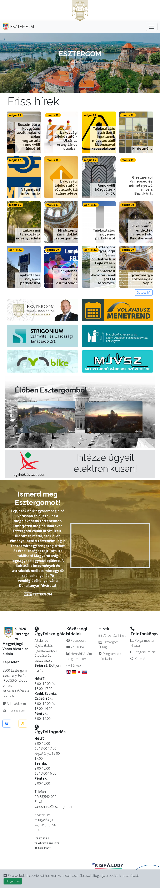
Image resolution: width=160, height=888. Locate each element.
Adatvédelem (14, 703)
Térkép (73, 665)
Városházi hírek (112, 635)
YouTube (75, 647)
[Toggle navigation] (152, 27)
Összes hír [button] (144, 292)
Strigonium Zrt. (143, 652)
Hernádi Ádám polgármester (79, 656)
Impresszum (13, 710)
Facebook (75, 640)
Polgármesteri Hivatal (142, 643)
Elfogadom (12, 881)
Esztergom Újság (109, 644)
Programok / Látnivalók (110, 656)
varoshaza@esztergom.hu (54, 806)
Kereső (137, 658)
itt (36, 848)
